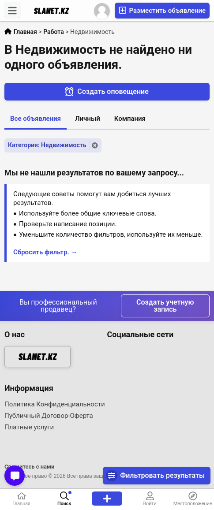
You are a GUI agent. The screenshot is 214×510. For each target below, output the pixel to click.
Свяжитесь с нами (29, 466)
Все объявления (35, 119)
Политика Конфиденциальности (54, 404)
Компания (130, 119)
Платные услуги (29, 427)
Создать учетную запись (165, 305)
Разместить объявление (162, 10)
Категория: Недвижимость (47, 145)
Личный (87, 119)
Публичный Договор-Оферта (48, 416)
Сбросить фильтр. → (45, 252)
